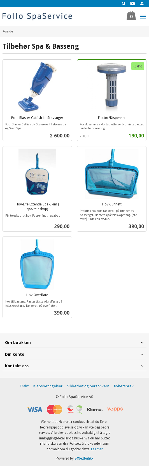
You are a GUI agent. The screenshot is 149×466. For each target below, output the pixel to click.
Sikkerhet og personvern (88, 385)
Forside (8, 31)
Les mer (97, 449)
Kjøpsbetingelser (47, 385)
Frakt (24, 385)
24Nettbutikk (83, 458)
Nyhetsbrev (124, 385)
